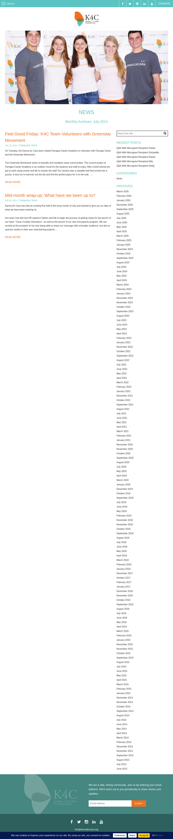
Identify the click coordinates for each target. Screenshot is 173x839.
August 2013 (123, 760)
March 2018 (123, 560)
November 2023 (125, 302)
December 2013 (125, 746)
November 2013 (125, 751)
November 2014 (125, 702)
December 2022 (125, 347)
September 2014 (125, 711)
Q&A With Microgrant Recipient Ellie (135, 161)
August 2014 (123, 715)
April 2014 (122, 733)
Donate (164, 3)
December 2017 (125, 573)
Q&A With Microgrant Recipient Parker (136, 148)
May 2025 (122, 227)
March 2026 (123, 191)
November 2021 (125, 396)
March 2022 (123, 382)
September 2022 (125, 356)
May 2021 (122, 422)
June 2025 (122, 222)
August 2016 (123, 609)
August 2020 (123, 462)
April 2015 (122, 680)
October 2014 (123, 706)
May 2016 (122, 622)
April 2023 (122, 333)
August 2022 (123, 360)
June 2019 (122, 507)
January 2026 (123, 200)
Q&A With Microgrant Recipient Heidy (136, 166)
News (34, 145)
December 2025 (125, 205)
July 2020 (121, 467)
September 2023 (125, 311)
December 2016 (125, 591)
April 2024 (122, 280)
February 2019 (124, 516)
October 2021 (123, 400)
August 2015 (123, 662)
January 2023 (123, 342)
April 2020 (122, 476)
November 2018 (125, 524)
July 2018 (121, 542)
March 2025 (123, 236)
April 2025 (122, 231)
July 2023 (121, 320)
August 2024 (123, 262)
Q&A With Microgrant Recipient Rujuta (136, 157)
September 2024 (125, 258)
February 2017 (124, 582)
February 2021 (124, 436)
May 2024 (122, 276)
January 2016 (123, 640)
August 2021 (123, 409)
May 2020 (122, 471)
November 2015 (125, 649)
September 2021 (125, 405)
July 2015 (121, 667)
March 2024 (123, 285)
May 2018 (122, 551)
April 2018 (122, 556)
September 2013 (125, 755)
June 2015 (122, 671)
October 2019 (123, 493)
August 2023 (123, 316)
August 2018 (123, 538)
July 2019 (121, 502)
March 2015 (123, 684)
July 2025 (121, 218)
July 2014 (121, 720)
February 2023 (124, 338)
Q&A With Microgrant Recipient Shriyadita (138, 152)
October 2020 (123, 453)
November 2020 (125, 449)
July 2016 (121, 613)
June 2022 (122, 369)
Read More (13, 182)
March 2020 (123, 480)
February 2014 (124, 742)
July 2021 (121, 413)
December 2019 (125, 489)
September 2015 (125, 658)
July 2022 (121, 365)
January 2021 (123, 440)
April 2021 (122, 427)
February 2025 (124, 240)
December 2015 (125, 644)
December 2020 (125, 444)
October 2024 (123, 254)
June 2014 (122, 724)
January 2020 (123, 484)
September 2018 (125, 533)
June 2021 (122, 418)
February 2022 (124, 387)
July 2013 (121, 764)
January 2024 (123, 294)
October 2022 (123, 351)
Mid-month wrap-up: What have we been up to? (50, 195)
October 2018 (123, 529)
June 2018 (122, 547)
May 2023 (122, 329)
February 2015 (124, 689)
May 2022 (122, 373)
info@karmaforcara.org (86, 829)
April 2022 (122, 378)
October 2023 (123, 307)
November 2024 (125, 249)
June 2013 (122, 769)
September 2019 (125, 498)
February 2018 (124, 564)
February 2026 (124, 196)
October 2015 (123, 653)
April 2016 (122, 627)
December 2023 (125, 298)
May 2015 (122, 675)
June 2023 (122, 325)
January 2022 (123, 391)
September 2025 (125, 209)
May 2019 (122, 511)
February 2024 (124, 289)
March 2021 (123, 431)
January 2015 (123, 693)
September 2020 (125, 458)
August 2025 (123, 214)
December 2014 (125, 698)
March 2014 (123, 738)
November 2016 (125, 595)
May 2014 (122, 729)
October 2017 (123, 578)
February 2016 (124, 635)
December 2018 (125, 520)
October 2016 (123, 600)
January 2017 (123, 587)
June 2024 (122, 271)
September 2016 (125, 604)
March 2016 (123, 631)
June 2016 (122, 618)
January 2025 (123, 245)
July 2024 (121, 267)
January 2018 (123, 569)
